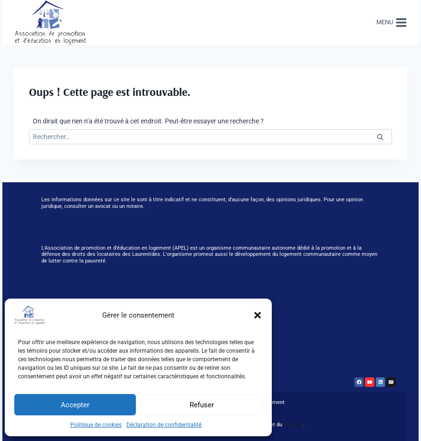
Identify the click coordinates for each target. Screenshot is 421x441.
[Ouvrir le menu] (390, 22)
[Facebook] (359, 382)
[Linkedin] (380, 382)
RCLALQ (293, 425)
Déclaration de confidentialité (163, 425)
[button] (257, 315)
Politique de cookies (96, 425)
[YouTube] (369, 382)
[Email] (391, 382)
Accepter (75, 405)
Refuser (202, 405)
